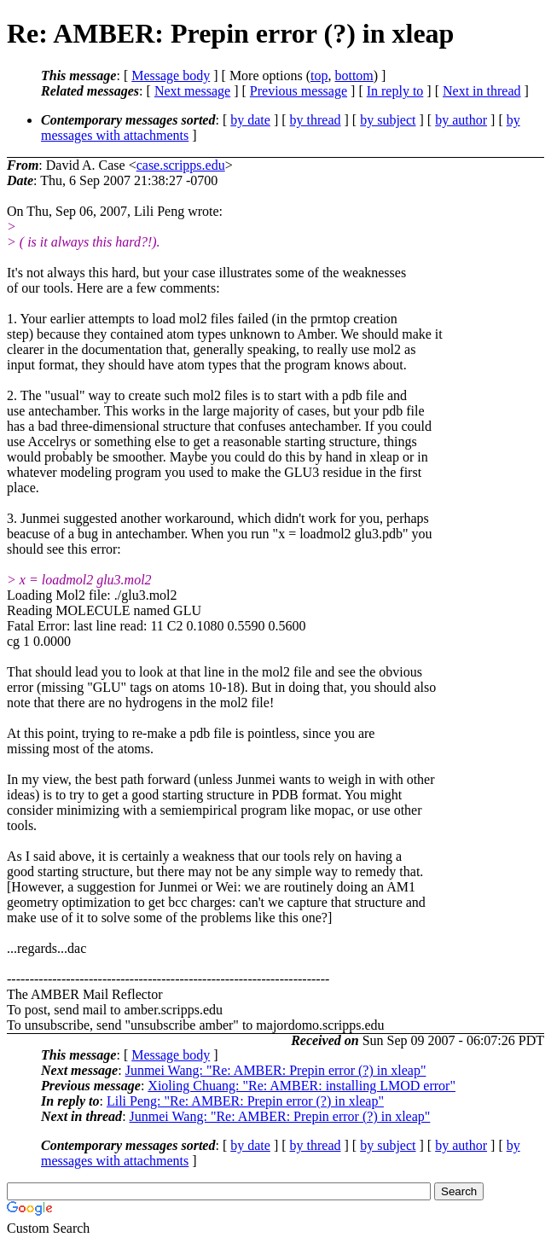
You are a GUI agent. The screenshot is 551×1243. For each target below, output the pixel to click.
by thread (315, 120)
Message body (170, 75)
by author (461, 120)
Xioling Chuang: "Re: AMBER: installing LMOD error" (301, 1085)
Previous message (298, 91)
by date (250, 120)
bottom (353, 75)
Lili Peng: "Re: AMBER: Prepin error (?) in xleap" (245, 1101)
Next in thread (482, 91)
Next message (192, 91)
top (319, 75)
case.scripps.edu (180, 165)
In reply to (395, 91)
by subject (387, 120)
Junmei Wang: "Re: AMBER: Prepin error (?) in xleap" (275, 1070)
